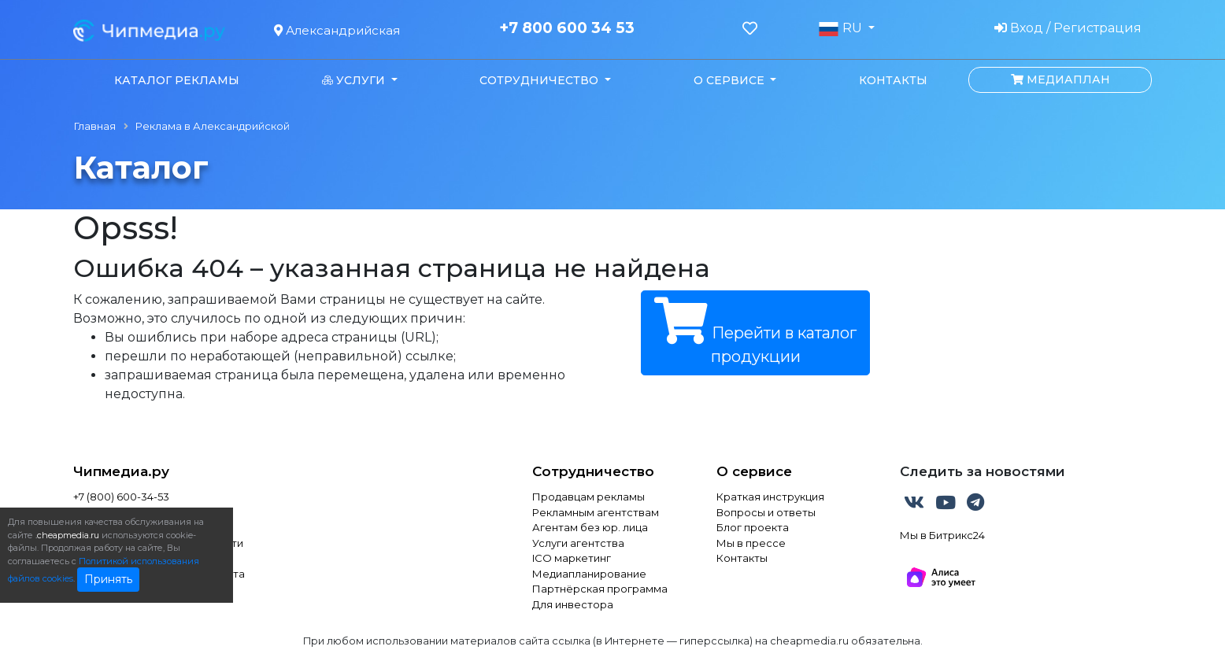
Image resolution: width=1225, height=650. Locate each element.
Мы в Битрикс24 (942, 535)
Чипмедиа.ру (121, 471)
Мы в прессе (751, 543)
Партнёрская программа (600, 588)
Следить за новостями (982, 471)
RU (841, 28)
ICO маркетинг (571, 558)
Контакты (893, 80)
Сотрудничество (593, 471)
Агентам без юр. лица (590, 527)
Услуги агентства (578, 543)
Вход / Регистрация (1068, 27)
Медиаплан (1060, 79)
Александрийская (337, 30)
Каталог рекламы (176, 80)
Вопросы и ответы (766, 512)
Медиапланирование (589, 573)
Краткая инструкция (770, 496)
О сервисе (754, 471)
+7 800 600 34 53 (567, 28)
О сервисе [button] (731, 80)
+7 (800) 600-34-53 (121, 496)
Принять (108, 579)
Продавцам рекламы (588, 496)
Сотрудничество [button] (540, 80)
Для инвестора (572, 604)
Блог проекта (752, 527)
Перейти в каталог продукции (755, 331)
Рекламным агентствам (595, 512)
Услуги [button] (355, 80)
